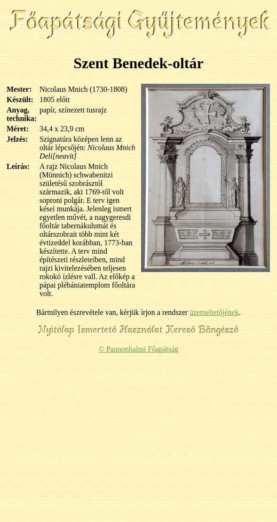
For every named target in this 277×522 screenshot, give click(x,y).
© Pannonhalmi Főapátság (138, 349)
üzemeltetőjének (214, 312)
